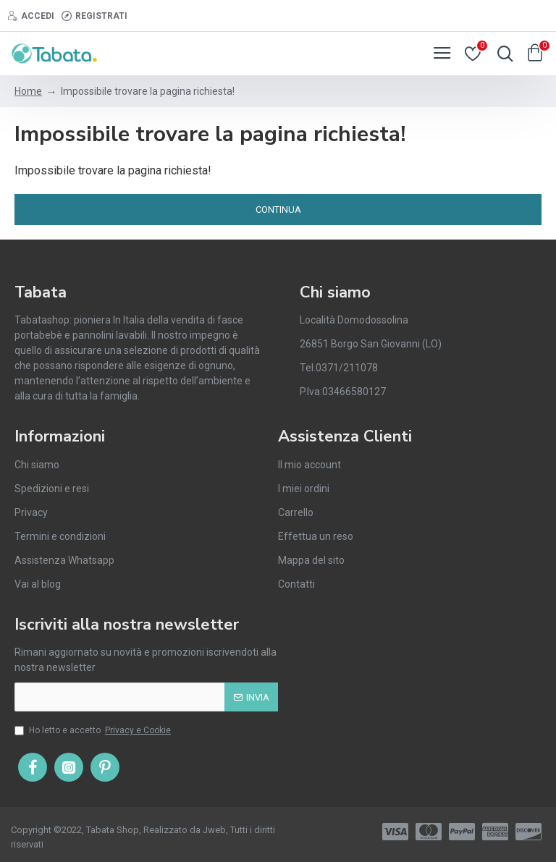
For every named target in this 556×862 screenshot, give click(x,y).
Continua (278, 209)
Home (28, 91)
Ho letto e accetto (93, 730)
